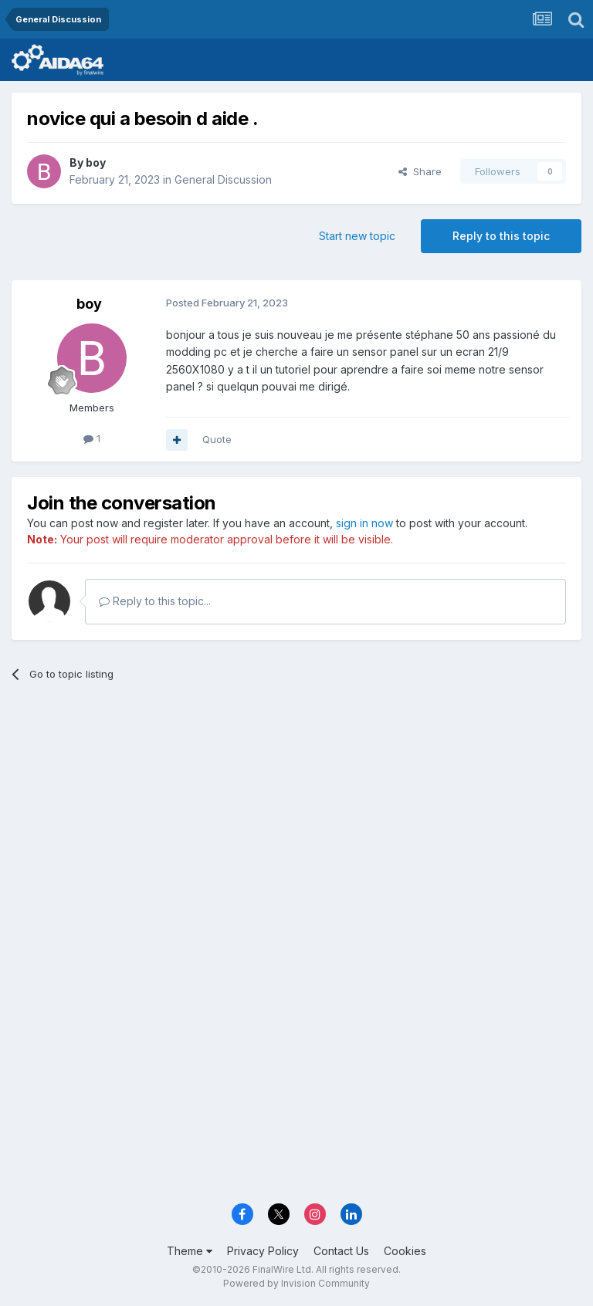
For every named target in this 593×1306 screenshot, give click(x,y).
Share (420, 171)
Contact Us (341, 1250)
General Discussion (223, 179)
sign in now (364, 523)
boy (96, 162)
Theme (189, 1250)
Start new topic (357, 235)
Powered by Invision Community (296, 1283)
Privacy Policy (263, 1250)
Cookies (405, 1250)
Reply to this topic (501, 235)
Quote (217, 439)
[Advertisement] (296, 813)
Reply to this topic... (155, 600)
